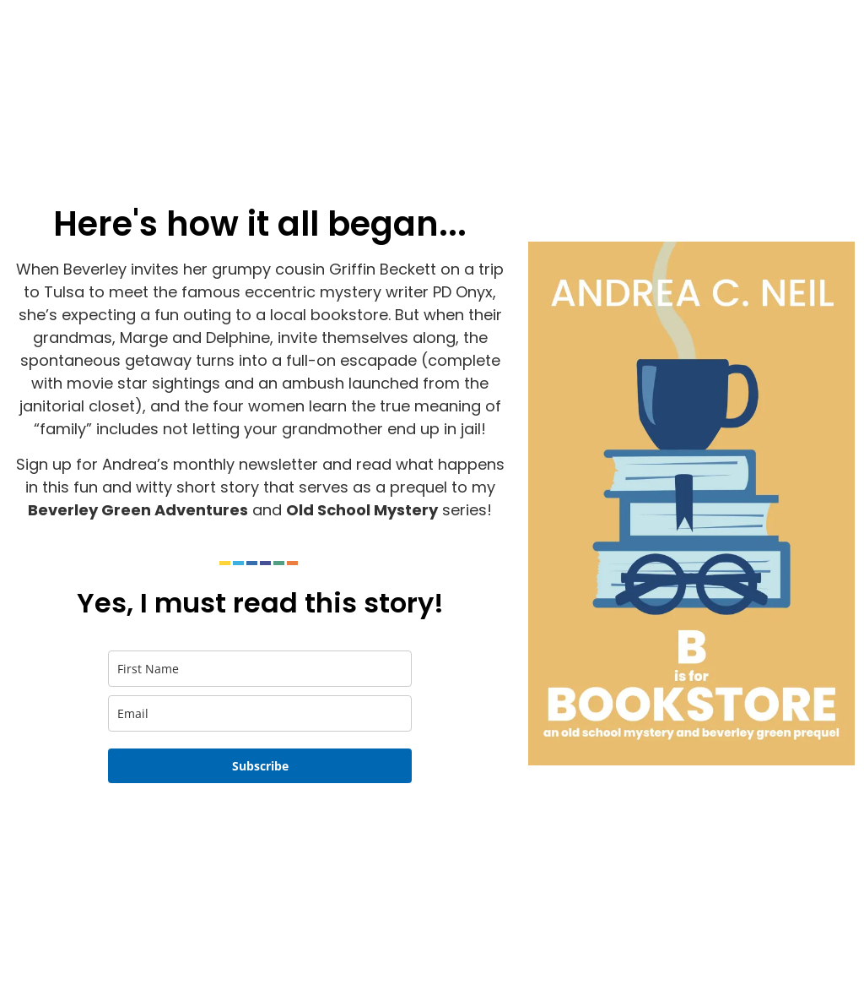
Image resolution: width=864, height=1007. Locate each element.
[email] (260, 713)
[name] (260, 668)
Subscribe (260, 766)
